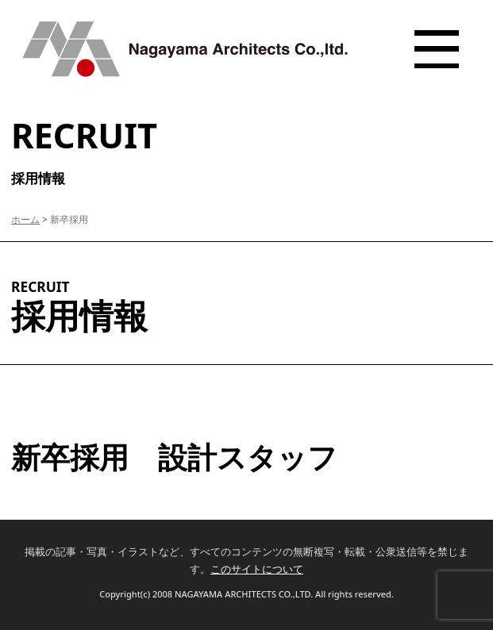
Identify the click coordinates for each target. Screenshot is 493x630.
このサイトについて (256, 569)
